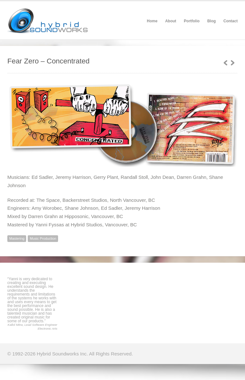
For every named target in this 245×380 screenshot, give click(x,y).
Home (152, 21)
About (170, 21)
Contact (230, 21)
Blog (211, 21)
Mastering (16, 238)
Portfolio (191, 21)
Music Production (43, 238)
